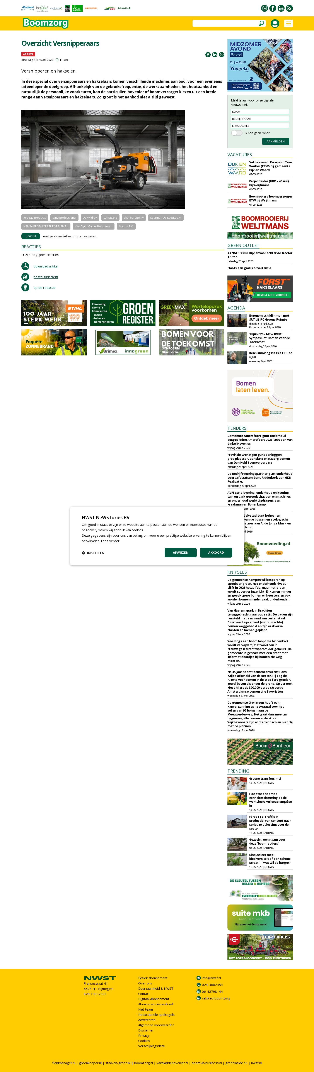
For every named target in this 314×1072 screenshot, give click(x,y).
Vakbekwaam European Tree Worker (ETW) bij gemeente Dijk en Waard (270, 166)
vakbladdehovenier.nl (172, 1063)
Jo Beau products (35, 218)
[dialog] (157, 536)
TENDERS (236, 428)
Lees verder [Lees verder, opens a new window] (110, 541)
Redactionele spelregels (156, 1014)
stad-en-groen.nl (117, 1063)
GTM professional (64, 218)
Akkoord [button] (216, 552)
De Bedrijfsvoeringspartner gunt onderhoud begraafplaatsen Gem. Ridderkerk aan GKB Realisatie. (259, 478)
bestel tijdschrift (46, 277)
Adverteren (146, 1020)
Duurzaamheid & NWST (155, 988)
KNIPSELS (237, 572)
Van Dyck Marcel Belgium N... (93, 226)
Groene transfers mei (265, 778)
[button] (93, 552)
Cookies (144, 1040)
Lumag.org (110, 218)
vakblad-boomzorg (216, 998)
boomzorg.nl (143, 1063)
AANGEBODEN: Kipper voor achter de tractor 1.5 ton (259, 255)
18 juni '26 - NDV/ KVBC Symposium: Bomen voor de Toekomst (269, 338)
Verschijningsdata (151, 1046)
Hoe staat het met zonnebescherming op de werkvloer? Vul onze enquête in (270, 800)
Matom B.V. (126, 226)
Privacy (143, 1035)
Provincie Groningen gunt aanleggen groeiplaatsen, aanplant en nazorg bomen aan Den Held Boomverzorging (258, 459)
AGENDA (236, 308)
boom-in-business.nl (207, 1063)
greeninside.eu (236, 1063)
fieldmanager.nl (63, 1063)
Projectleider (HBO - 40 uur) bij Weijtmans (269, 183)
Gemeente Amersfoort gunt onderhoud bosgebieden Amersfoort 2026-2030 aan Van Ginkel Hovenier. (260, 440)
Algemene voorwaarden (156, 1025)
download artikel (46, 266)
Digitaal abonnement (153, 999)
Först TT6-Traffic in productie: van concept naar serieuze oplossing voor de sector (270, 822)
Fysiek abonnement (152, 978)
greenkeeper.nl (90, 1063)
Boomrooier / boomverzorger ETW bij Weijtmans (270, 198)
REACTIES (31, 247)
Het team (145, 1009)
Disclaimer (146, 1030)
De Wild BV (90, 218)
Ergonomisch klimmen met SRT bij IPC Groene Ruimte (269, 317)
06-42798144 (212, 991)
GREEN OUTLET (243, 245)
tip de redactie (45, 287)
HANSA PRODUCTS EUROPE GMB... (46, 226)
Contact (144, 993)
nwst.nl (256, 1063)
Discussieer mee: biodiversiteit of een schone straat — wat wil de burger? (270, 859)
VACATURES (239, 154)
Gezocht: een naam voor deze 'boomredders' (267, 841)
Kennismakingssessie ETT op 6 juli (270, 355)
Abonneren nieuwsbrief (155, 1004)
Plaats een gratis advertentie (249, 268)
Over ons (145, 983)
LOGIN (31, 236)
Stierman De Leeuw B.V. (165, 218)
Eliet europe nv (134, 218)
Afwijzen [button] (180, 552)
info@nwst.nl (211, 978)
